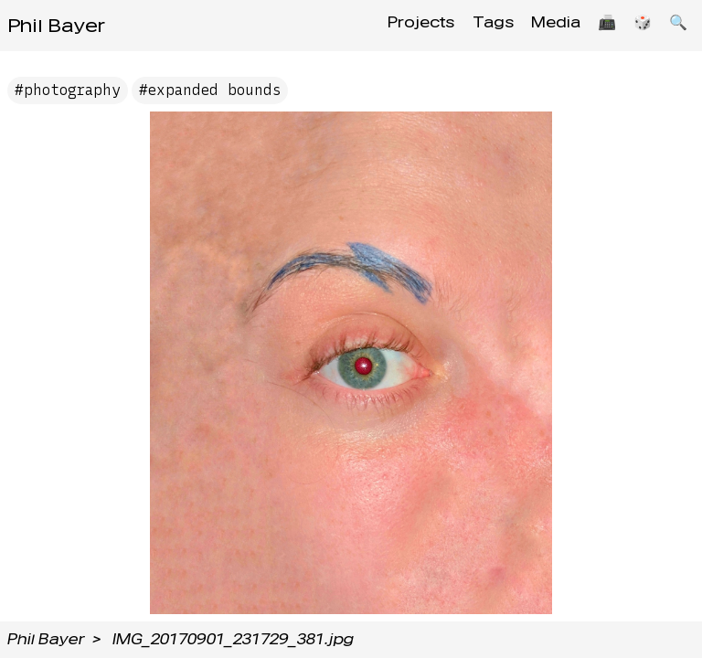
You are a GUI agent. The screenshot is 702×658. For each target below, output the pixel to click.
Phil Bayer (56, 26)
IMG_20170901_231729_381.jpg (233, 639)
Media (542, 25)
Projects (399, 25)
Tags (474, 25)
